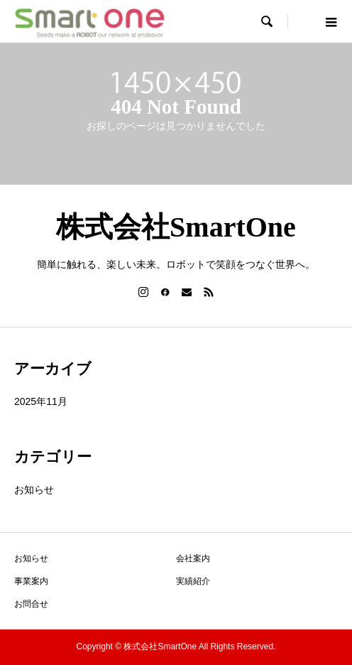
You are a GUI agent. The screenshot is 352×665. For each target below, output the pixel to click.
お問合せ (31, 604)
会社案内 (193, 558)
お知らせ (34, 489)
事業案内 (31, 581)
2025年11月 (40, 401)
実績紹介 (193, 581)
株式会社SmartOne (176, 227)
